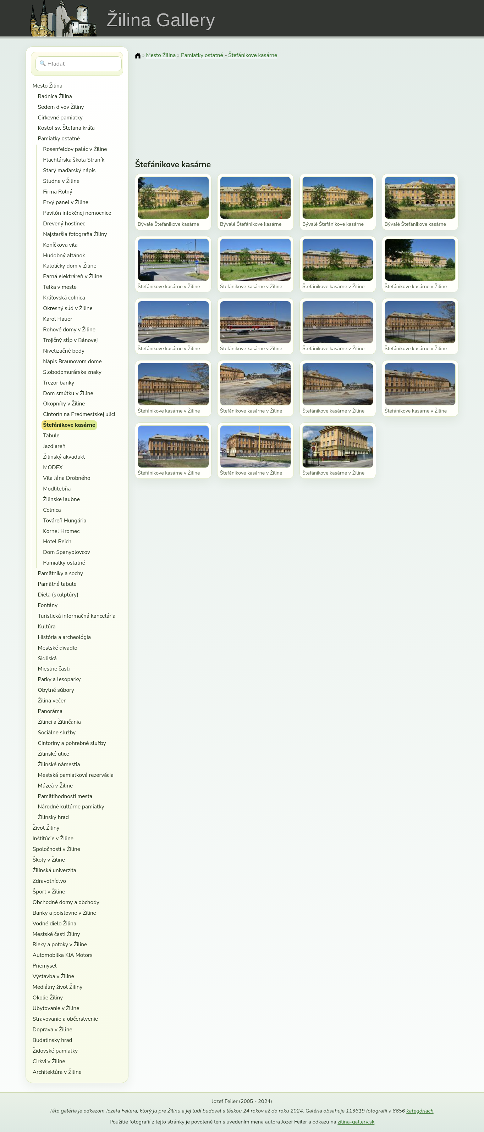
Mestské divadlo (57, 647)
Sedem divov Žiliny (61, 107)
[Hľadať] (78, 63)
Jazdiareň (54, 446)
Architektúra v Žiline (57, 1072)
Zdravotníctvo (49, 881)
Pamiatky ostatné (59, 138)
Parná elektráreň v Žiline (72, 276)
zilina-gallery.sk (355, 1121)
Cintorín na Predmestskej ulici (79, 414)
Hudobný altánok (64, 255)
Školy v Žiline (49, 859)
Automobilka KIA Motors (63, 955)
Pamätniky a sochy (60, 573)
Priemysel (45, 965)
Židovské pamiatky (55, 1050)
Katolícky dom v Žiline (69, 265)
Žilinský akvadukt (64, 456)
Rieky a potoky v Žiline (60, 944)
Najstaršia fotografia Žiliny (75, 234)
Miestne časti (54, 668)
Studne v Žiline (61, 181)
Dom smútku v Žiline (68, 393)
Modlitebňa (57, 488)
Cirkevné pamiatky (60, 117)
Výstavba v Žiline (53, 976)
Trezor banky (58, 382)
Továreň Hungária (64, 520)
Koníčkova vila (60, 244)
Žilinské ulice (53, 753)
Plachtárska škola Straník (73, 159)
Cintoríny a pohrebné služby (72, 743)
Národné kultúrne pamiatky (71, 806)
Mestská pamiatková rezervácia (76, 775)
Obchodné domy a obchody (66, 902)
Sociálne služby (57, 732)
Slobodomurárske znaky (72, 372)
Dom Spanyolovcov (66, 552)
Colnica (52, 510)
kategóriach (419, 1110)
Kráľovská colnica (64, 297)
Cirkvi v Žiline (49, 1061)
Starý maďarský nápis (69, 170)
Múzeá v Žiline (55, 785)
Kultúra (47, 626)
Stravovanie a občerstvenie (65, 1018)
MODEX (52, 467)
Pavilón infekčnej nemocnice (77, 213)
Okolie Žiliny (48, 997)
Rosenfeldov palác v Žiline (75, 149)
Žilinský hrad (53, 817)
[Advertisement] (296, 104)
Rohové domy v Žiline (69, 329)
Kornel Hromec (61, 531)
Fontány (47, 605)
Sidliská (47, 658)
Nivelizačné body (63, 350)
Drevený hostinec (64, 223)
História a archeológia (64, 637)
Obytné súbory (56, 690)
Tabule (51, 435)
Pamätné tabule (57, 584)
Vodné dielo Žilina (54, 923)
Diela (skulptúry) (58, 594)
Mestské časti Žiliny (56, 934)
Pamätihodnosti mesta (65, 796)
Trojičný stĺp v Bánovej (70, 340)
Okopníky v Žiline (64, 403)
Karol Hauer (57, 319)
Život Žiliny (46, 827)
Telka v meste (59, 287)
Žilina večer (52, 700)
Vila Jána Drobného (66, 478)
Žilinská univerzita (54, 870)
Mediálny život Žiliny (58, 987)
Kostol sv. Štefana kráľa (66, 127)
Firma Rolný (57, 191)
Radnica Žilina (55, 96)
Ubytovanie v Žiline (56, 1008)
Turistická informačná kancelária (77, 616)
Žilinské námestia (59, 764)
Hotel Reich (57, 541)
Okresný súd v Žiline (67, 308)
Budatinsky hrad (52, 1040)
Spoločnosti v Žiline (56, 849)
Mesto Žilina (47, 85)
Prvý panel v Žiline (65, 202)
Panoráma (50, 711)
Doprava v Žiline (52, 1029)
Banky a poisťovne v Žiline (64, 913)
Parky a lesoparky (59, 679)
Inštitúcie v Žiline (53, 838)
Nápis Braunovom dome (72, 361)
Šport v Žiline (49, 891)
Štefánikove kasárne (69, 424)
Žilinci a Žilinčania (59, 721)
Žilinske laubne (61, 499)
